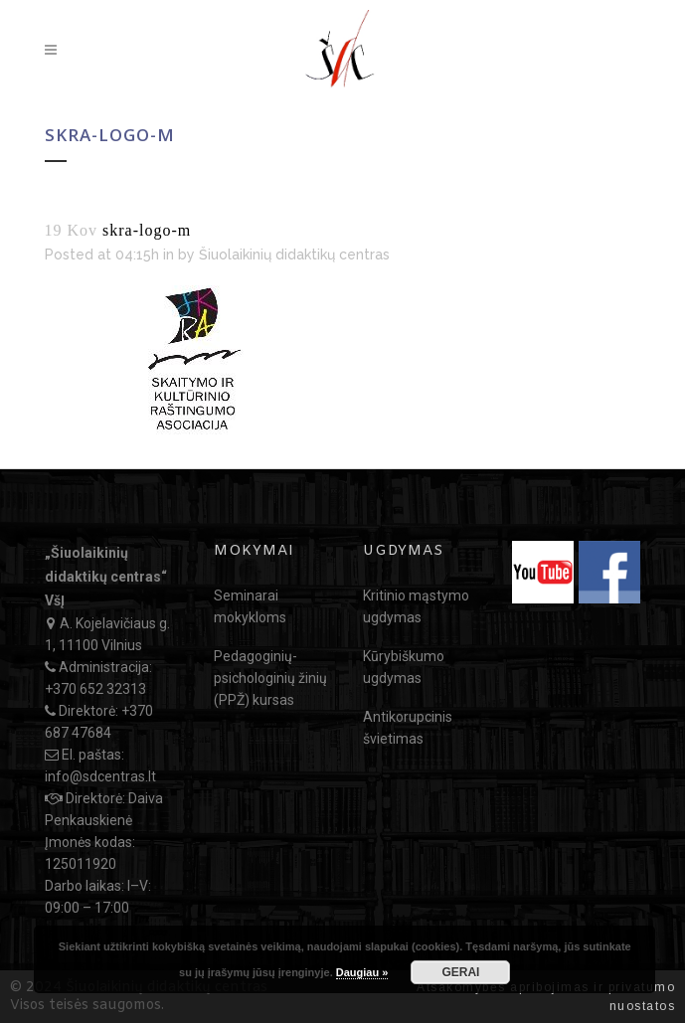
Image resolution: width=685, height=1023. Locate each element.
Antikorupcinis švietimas (407, 728)
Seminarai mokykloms (250, 606)
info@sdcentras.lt (100, 776)
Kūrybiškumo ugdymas (403, 667)
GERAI (460, 972)
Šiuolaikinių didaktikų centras (294, 254)
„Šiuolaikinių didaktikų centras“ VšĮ (106, 576)
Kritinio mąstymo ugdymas (416, 606)
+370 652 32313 (95, 689)
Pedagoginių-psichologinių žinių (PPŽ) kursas (270, 678)
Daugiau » (362, 972)
